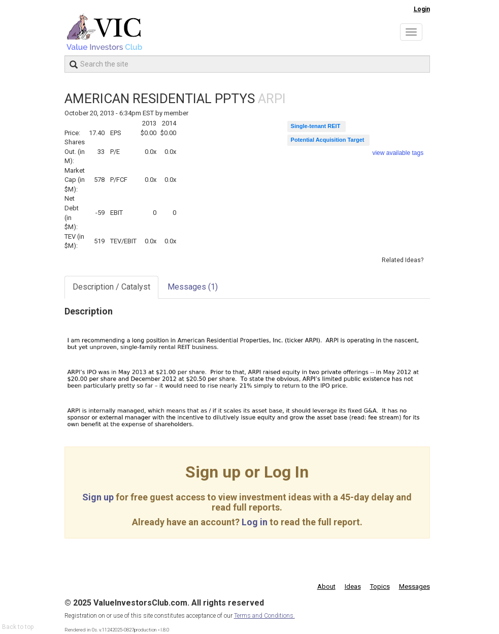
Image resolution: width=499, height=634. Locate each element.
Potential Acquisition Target (327, 140)
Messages (193, 287)
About (326, 586)
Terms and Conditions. (264, 615)
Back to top (18, 626)
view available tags (397, 152)
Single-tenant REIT (316, 126)
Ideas (353, 586)
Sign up (98, 497)
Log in (255, 522)
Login (422, 9)
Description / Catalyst (111, 287)
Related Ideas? (402, 260)
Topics (380, 586)
